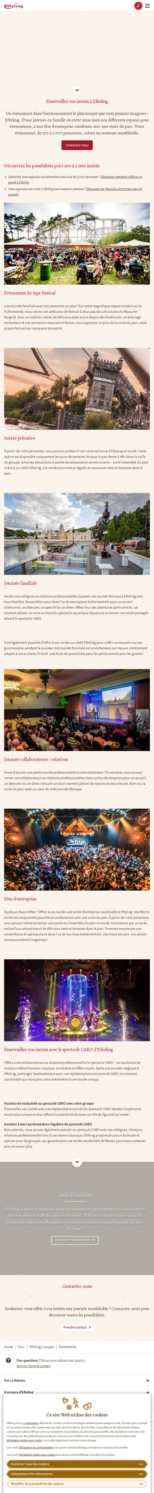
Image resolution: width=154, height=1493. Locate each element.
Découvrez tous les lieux (73, 1240)
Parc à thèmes (14, 1380)
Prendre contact (75, 1327)
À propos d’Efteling (18, 1392)
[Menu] (148, 5)
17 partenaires (31, 1423)
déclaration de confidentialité (36, 1447)
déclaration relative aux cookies (24, 1440)
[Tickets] (138, 6)
